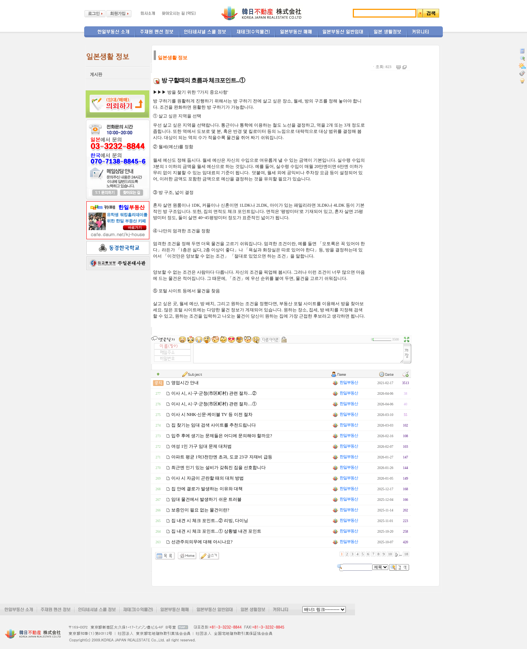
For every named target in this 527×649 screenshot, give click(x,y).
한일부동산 (345, 382)
